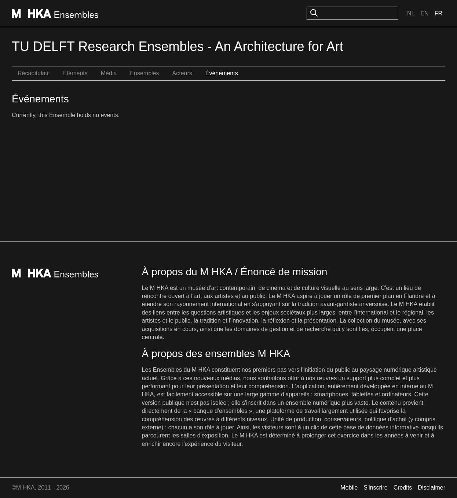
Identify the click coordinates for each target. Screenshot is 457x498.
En (424, 13)
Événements (221, 73)
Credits (403, 487)
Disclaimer (431, 487)
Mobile (349, 487)
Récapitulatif (34, 73)
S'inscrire (375, 487)
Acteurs (182, 73)
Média (109, 73)
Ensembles (144, 73)
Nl (410, 13)
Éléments (75, 73)
